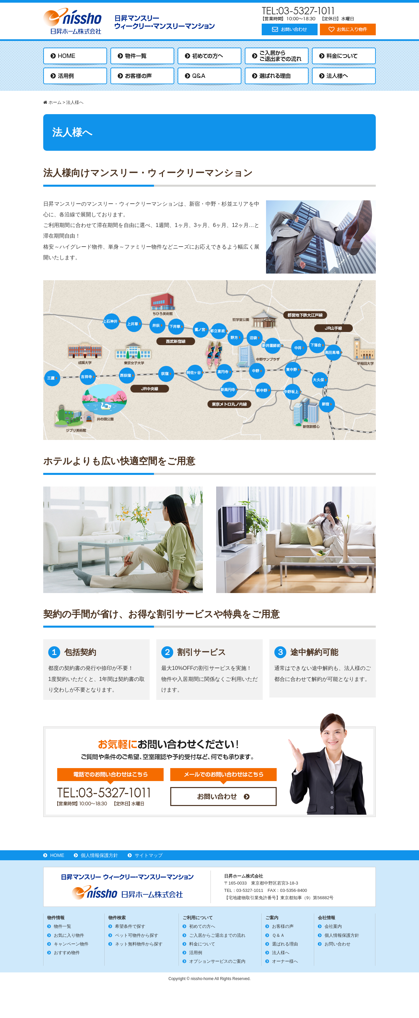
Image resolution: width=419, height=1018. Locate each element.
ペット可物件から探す (136, 935)
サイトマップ (149, 855)
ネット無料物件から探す (139, 943)
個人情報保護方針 (99, 855)
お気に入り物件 (69, 935)
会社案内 (333, 926)
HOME (57, 855)
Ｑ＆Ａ (278, 935)
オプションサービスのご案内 (217, 961)
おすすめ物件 (67, 952)
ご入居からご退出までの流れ (217, 935)
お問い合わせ (337, 943)
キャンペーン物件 (71, 943)
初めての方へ (202, 926)
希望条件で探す (130, 926)
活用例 (195, 952)
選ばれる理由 (285, 943)
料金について (202, 943)
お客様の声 (283, 926)
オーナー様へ (285, 961)
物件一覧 (62, 926)
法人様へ (280, 952)
